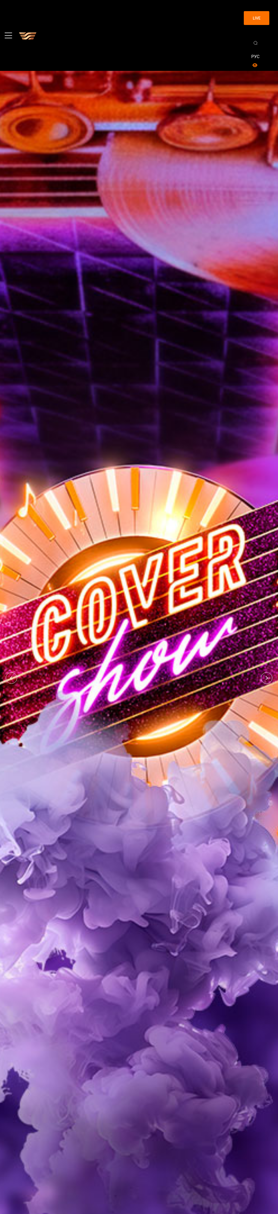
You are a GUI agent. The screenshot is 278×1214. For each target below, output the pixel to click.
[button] (11, 678)
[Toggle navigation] (8, 35)
